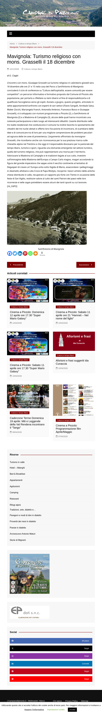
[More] (35, 253)
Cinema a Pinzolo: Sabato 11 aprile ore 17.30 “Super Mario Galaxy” (27, 368)
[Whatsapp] (30, 253)
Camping (14, 492)
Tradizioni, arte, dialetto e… (23, 510)
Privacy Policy (71, 701)
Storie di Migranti (18, 540)
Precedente (16, 265)
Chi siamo (57, 701)
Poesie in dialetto (18, 528)
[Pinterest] (25, 253)
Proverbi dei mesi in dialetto (23, 521)
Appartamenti (16, 480)
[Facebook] (9, 253)
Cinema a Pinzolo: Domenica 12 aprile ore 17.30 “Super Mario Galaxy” (27, 315)
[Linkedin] (20, 253)
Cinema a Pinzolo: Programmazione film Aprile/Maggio (68, 428)
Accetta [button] (72, 710)
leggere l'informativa (34, 709)
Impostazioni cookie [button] (56, 709)
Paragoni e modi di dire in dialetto (25, 515)
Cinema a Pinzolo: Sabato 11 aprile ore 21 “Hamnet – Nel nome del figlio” (73, 315)
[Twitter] (14, 253)
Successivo (85, 265)
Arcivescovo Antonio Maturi (22, 534)
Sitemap (84, 701)
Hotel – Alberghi (17, 468)
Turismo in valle (17, 462)
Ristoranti (14, 499)
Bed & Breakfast (17, 474)
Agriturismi (15, 486)
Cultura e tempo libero (33, 69)
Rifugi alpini (15, 505)
